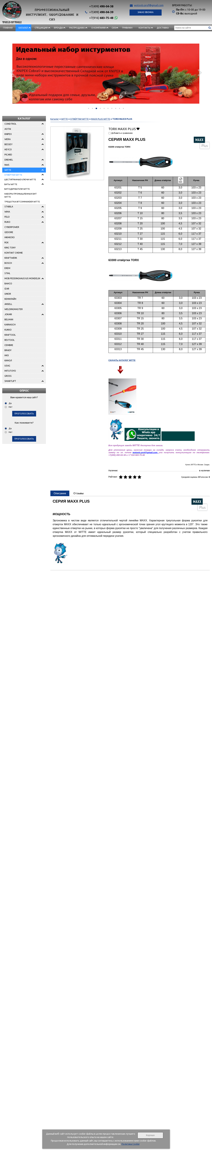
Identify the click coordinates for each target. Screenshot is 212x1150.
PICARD (8, 154)
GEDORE (8, 232)
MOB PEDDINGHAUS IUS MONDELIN (22, 278)
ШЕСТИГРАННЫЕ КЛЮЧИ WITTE (20, 179)
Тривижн (127, 27)
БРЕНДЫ (58, 27)
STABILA (8, 206)
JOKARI (8, 314)
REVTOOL (9, 340)
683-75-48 (101, 17)
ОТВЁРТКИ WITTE (13, 175)
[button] (89, 108)
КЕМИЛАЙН (10, 299)
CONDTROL (10, 124)
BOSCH (8, 263)
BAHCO (8, 283)
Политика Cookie (130, 1144)
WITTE (7, 170)
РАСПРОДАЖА (77, 27)
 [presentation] (12, 72)
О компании (98, 27)
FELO (7, 217)
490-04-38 (101, 6)
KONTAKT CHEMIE (13, 252)
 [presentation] (200, 72)
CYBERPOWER (11, 227)
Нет (11, 407)
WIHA (7, 211)
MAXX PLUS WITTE (100, 119)
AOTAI (7, 129)
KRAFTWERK (10, 258)
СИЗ (114, 27)
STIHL (7, 273)
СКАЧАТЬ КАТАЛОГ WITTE (122, 360)
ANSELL (8, 304)
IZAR (6, 288)
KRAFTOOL (10, 335)
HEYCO (8, 149)
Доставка (163, 27)
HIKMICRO (9, 237)
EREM (7, 268)
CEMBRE (8, 345)
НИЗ (6, 355)
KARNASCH (10, 324)
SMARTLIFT (10, 381)
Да (10, 403)
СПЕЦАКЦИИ (41, 27)
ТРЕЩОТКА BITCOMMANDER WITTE (22, 201)
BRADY (8, 350)
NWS (6, 165)
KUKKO (8, 329)
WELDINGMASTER (13, 309)
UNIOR (7, 294)
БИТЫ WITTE (10, 184)
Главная (8, 27)
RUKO (7, 222)
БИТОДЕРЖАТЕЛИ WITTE (17, 189)
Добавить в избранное (138, 129)
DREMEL (8, 159)
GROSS (8, 376)
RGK (6, 242)
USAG (7, 365)
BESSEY (8, 144)
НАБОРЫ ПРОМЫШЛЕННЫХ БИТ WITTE (20, 195)
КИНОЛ (8, 360)
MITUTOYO (10, 370)
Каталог (23, 27)
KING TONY (10, 247)
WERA (7, 139)
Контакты (144, 27)
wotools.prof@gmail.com (149, 5)
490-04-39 (101, 12)
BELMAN (8, 319)
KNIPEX (8, 134)
